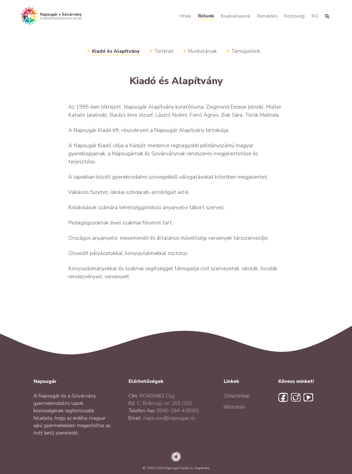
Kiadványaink (235, 16)
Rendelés (267, 16)
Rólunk (206, 16)
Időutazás (234, 407)
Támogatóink (245, 51)
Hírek (185, 16)
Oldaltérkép (237, 396)
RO (315, 16)
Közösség (294, 16)
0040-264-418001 (178, 410)
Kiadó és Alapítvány (116, 51)
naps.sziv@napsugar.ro (169, 418)
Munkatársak (202, 51)
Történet (164, 51)
